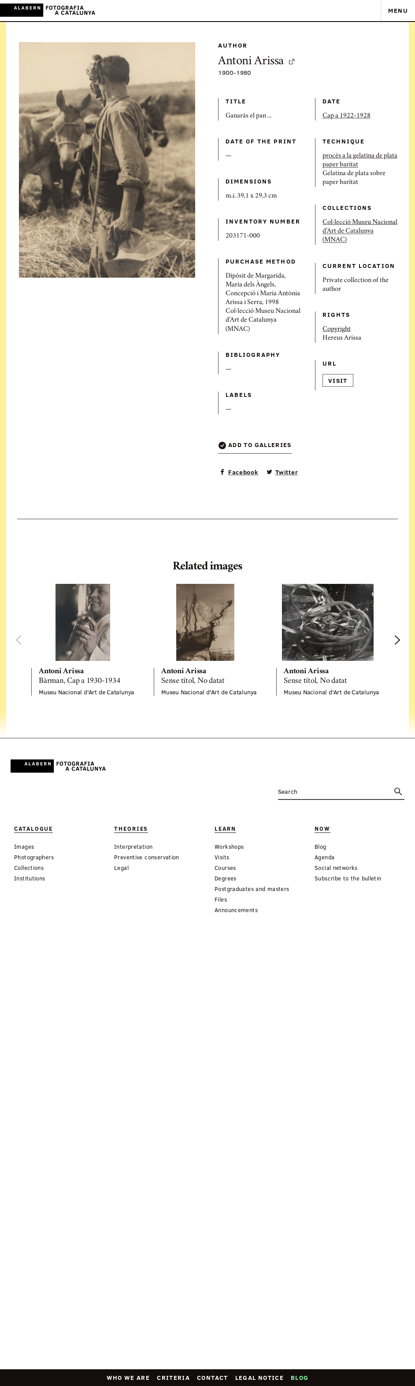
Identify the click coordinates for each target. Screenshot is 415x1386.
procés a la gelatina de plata (272, 255)
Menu (398, 10)
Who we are (128, 1377)
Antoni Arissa (198, 137)
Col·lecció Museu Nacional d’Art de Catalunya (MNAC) (272, 342)
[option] (85, 640)
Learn (166, 828)
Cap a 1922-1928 (259, 203)
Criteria (173, 1377)
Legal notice (259, 1377)
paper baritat (252, 264)
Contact (212, 1377)
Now (234, 828)
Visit (250, 537)
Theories (102, 828)
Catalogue (33, 828)
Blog (299, 1377)
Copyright (249, 474)
